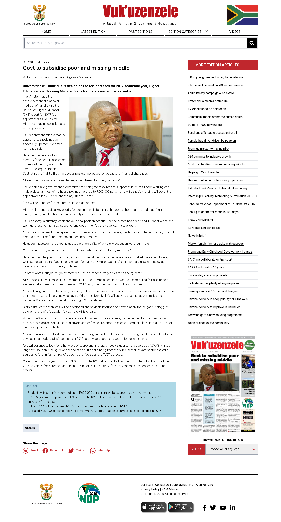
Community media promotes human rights (215, 117)
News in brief (197, 236)
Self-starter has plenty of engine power (214, 283)
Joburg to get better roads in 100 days (213, 212)
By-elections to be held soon (207, 109)
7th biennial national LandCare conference (215, 85)
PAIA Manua (170, 489)
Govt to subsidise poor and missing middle (216, 164)
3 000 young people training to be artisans (215, 77)
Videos (235, 32)
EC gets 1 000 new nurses (205, 125)
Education (30, 428)
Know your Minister (200, 220)
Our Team (147, 485)
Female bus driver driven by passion (212, 140)
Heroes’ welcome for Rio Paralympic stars (216, 180)
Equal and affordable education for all (212, 133)
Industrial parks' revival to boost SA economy (217, 188)
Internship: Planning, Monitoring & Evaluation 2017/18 (223, 196)
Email (30, 451)
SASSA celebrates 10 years (206, 267)
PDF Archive (197, 485)
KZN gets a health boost (204, 228)
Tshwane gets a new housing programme (215, 315)
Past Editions (140, 32)
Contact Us (162, 485)
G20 (210, 485)
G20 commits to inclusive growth (209, 156)
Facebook (53, 451)
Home (46, 32)
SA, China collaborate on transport (210, 259)
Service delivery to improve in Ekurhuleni (214, 307)
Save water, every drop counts (207, 275)
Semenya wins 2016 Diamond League (213, 291)
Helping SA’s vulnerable (203, 172)
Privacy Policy (150, 489)
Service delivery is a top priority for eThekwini (218, 299)
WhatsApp (101, 450)
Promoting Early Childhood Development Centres (220, 251)
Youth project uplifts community (208, 323)
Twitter (76, 451)
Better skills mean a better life (208, 101)
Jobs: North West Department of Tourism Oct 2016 (221, 204)
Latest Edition (93, 32)
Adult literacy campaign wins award (211, 93)
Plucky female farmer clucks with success (216, 243)
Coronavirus (179, 485)
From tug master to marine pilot (208, 148)
